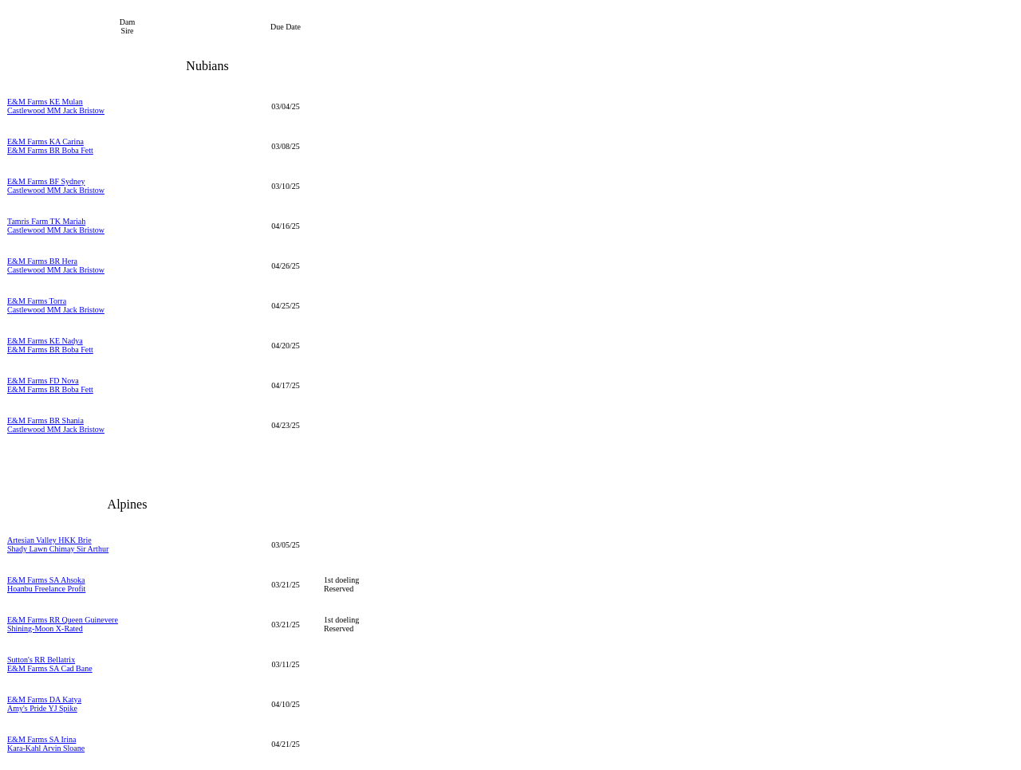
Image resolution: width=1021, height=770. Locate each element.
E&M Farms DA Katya (44, 699)
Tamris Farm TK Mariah (46, 221)
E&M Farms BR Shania (45, 420)
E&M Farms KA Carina (45, 141)
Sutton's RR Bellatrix (41, 659)
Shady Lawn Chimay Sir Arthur (57, 548)
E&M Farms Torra (36, 301)
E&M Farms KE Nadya (45, 340)
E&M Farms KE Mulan (45, 101)
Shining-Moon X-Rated (45, 628)
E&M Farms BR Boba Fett (50, 150)
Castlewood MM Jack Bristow (55, 110)
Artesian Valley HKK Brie (49, 540)
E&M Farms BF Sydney (46, 181)
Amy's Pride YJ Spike (42, 708)
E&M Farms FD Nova (43, 380)
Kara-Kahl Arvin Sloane (46, 748)
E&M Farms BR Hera (42, 261)
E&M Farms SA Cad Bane (50, 668)
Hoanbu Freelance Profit (46, 588)
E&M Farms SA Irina (41, 739)
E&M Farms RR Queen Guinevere (62, 619)
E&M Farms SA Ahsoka (46, 580)
